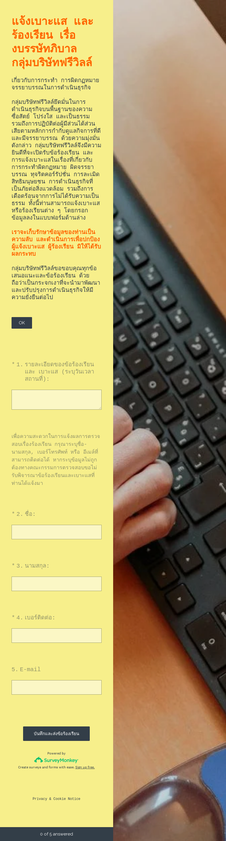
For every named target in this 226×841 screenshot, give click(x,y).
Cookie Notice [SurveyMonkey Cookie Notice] (67, 801)
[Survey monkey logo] (56, 761)
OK (22, 322)
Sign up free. (85, 769)
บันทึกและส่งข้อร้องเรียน (56, 733)
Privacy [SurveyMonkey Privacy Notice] (40, 801)
